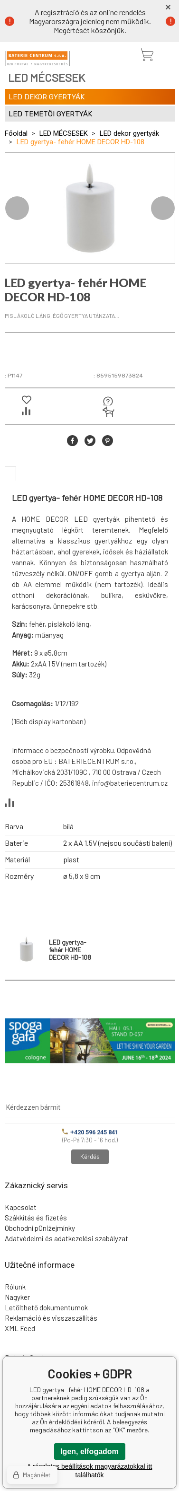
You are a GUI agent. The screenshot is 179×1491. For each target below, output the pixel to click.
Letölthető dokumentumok (46, 1307)
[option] (90, 208)
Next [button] (163, 208)
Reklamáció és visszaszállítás (51, 1318)
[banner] (37, 58)
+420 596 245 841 (90, 1132)
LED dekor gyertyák (129, 133)
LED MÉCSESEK (63, 133)
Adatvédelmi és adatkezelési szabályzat (66, 1238)
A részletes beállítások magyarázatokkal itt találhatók (89, 1471)
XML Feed (20, 1328)
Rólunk (15, 1286)
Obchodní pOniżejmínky (40, 1228)
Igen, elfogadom (89, 1451)
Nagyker (17, 1297)
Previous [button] (17, 208)
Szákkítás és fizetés (36, 1217)
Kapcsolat (21, 1207)
